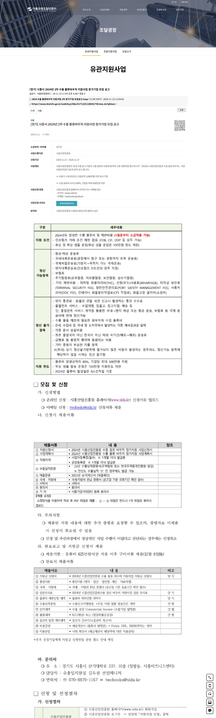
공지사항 (180, 9)
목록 (181, 110)
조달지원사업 (110, 51)
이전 (33, 110)
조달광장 (123, 9)
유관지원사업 (91, 51)
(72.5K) (62, 99)
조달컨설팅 (105, 9)
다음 (40, 110)
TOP (184, 692)
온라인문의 (142, 9)
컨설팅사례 (161, 9)
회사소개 (86, 9)
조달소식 (126, 51)
